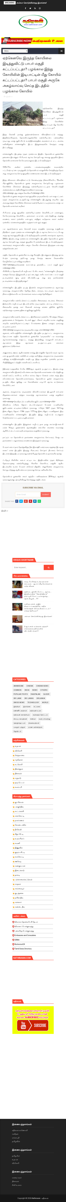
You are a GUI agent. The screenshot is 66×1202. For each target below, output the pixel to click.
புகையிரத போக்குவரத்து (32, 931)
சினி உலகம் (17, 1185)
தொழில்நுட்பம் (20, 723)
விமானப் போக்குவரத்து (32, 927)
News (34, 690)
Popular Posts (21, 694)
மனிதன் (15, 1134)
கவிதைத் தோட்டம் (40, 715)
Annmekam (18, 686)
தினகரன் (15, 1181)
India (27, 690)
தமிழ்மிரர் (16, 1156)
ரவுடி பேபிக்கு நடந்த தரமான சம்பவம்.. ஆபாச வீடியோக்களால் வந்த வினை (38, 584)
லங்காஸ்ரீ (15, 1138)
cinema (30, 686)
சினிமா (33, 719)
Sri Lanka (29, 698)
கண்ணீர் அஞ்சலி (20, 711)
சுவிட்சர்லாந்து (44, 719)
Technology (33, 702)
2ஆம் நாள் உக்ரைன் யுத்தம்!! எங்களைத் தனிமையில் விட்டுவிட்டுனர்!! (36, 629)
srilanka (41, 698)
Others (43, 690)
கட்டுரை (37, 706)
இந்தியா (9, 96)
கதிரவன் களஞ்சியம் (22, 715)
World (45, 702)
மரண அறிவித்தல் (35, 727)
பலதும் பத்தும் (19, 727)
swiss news (19, 702)
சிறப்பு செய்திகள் (20, 719)
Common (18, 690)
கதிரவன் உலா (35, 711)
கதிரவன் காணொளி (20, 1130)
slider (46, 694)
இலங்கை (27, 706)
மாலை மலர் (17, 1178)
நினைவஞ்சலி (34, 723)
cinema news (42, 686)
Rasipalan (35, 694)
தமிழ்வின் (16, 1141)
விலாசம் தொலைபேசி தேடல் (32, 922)
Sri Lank (17, 698)
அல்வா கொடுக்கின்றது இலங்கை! (31, 3)
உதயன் (15, 1160)
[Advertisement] (39, 536)
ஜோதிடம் (17, 731)
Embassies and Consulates (32, 936)
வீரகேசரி (15, 1163)
